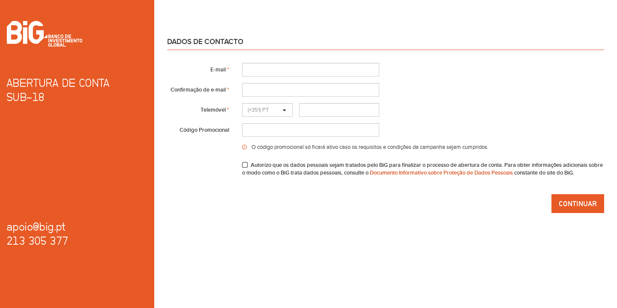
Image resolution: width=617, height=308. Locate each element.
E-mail (219, 69)
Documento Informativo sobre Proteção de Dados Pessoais (441, 172)
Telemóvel (215, 110)
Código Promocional (204, 130)
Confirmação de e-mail (200, 89)
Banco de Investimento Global (44, 34)
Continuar (578, 203)
